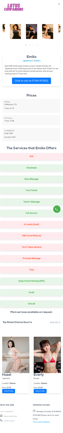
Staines (37, 60)
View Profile (8, 391)
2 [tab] (29, 45)
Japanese (27, 60)
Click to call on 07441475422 (31, 80)
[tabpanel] (31, 31)
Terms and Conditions (41, 422)
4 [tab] (37, 45)
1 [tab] (26, 45)
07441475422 (9, 421)
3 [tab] (33, 45)
